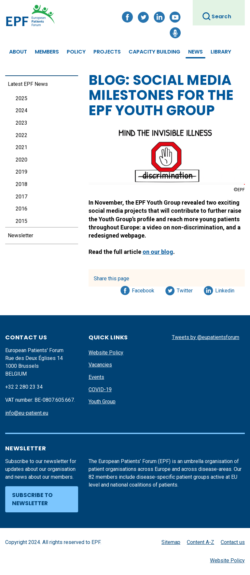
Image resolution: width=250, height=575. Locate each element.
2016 (21, 209)
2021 (21, 147)
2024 (21, 110)
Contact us (233, 542)
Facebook (143, 289)
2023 (21, 123)
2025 (21, 98)
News (195, 51)
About (18, 51)
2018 (21, 184)
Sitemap (170, 542)
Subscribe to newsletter (32, 499)
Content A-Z (200, 542)
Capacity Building (154, 51)
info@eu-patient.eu (26, 413)
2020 (21, 160)
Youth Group (102, 401)
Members (47, 51)
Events (96, 377)
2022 (21, 135)
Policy (76, 51)
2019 (21, 172)
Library (221, 51)
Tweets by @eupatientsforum (205, 337)
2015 (21, 221)
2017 (21, 197)
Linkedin (225, 289)
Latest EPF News (28, 84)
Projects (107, 51)
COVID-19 (100, 389)
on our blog (158, 251)
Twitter (187, 289)
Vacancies (100, 365)
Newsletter (20, 235)
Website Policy (106, 353)
